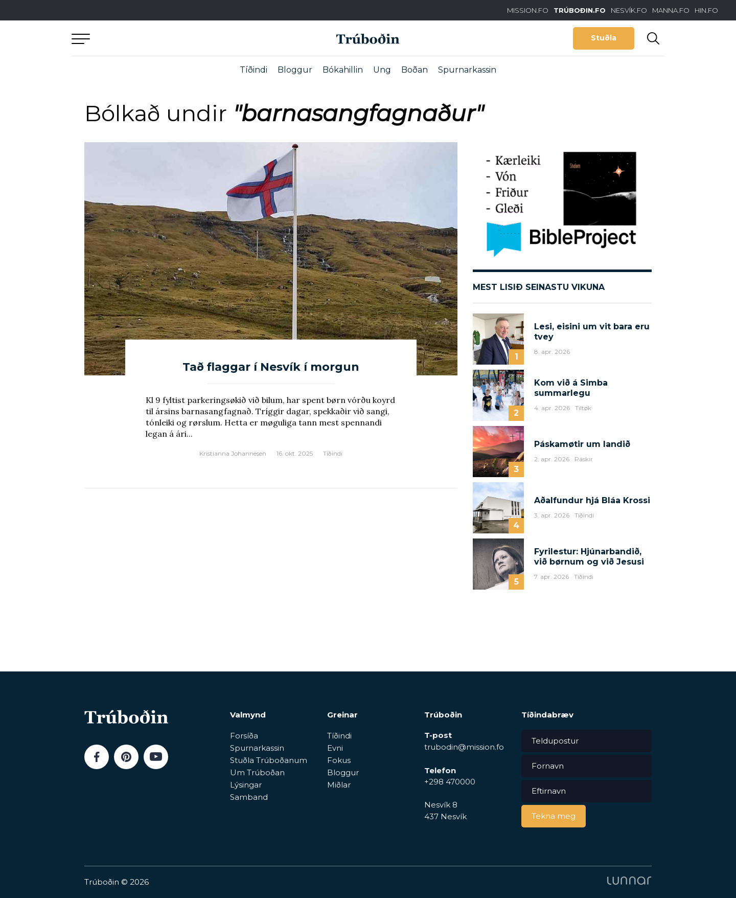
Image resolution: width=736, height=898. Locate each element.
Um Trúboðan (257, 772)
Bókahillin (343, 70)
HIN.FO (706, 10)
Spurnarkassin (467, 70)
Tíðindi (253, 70)
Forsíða (244, 735)
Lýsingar (246, 785)
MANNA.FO (670, 10)
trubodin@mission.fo (464, 747)
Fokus (339, 760)
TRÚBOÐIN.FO (580, 10)
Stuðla (603, 37)
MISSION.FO (527, 10)
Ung (382, 70)
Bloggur (295, 70)
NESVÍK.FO (629, 10)
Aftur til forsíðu (166, 38)
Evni (335, 748)
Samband (249, 797)
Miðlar (339, 785)
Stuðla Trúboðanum (268, 760)
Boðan (414, 70)
